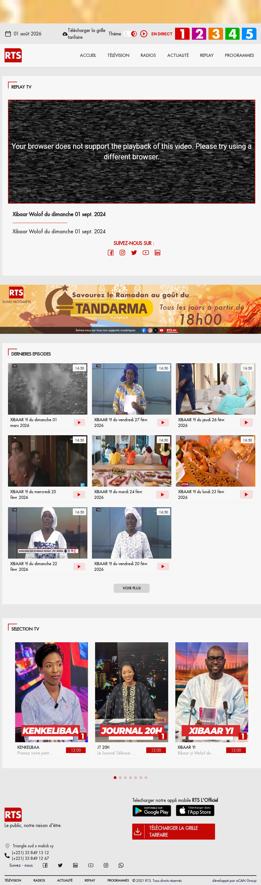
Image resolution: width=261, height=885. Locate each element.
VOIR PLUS (131, 588)
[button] (115, 777)
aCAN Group (246, 880)
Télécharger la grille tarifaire (86, 33)
